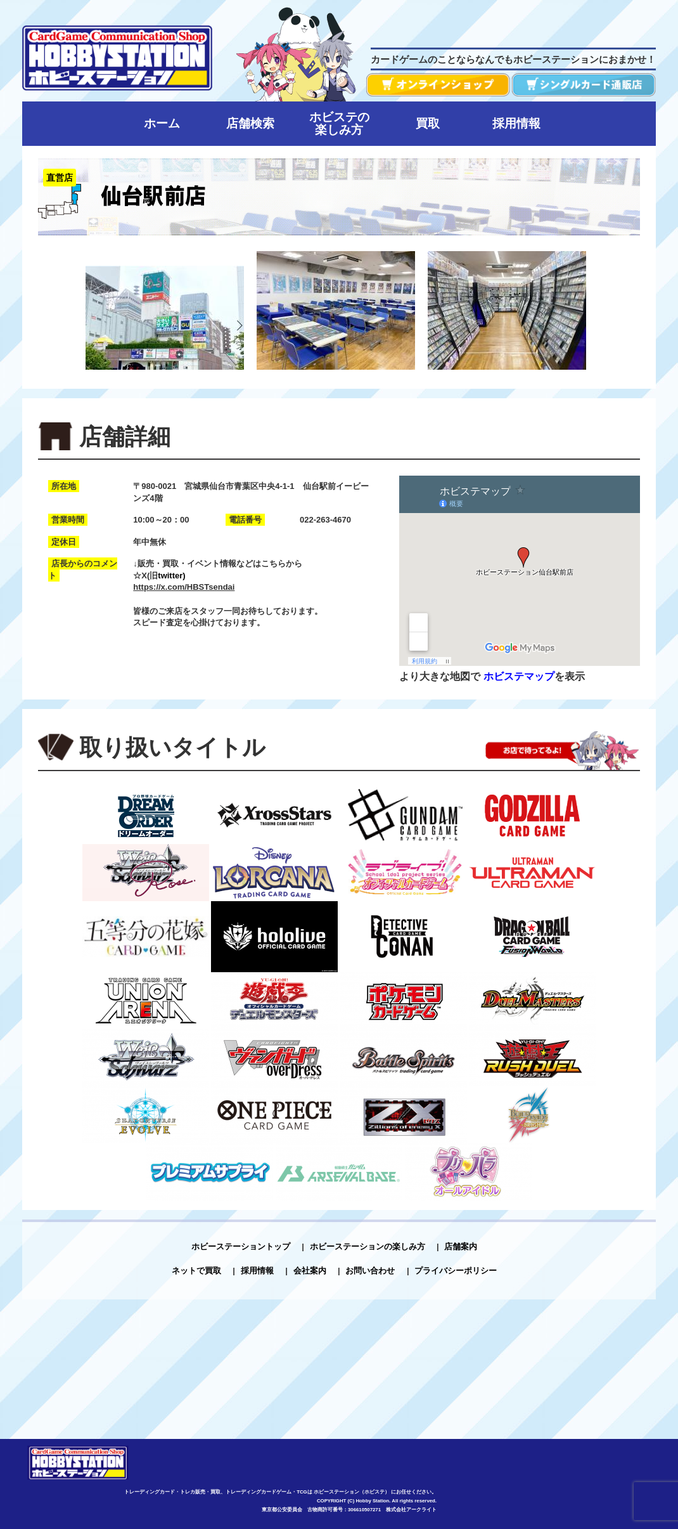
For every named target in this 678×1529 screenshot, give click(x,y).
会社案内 (309, 1270)
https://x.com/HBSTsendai (183, 587)
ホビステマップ (518, 676)
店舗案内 (460, 1246)
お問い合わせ (370, 1270)
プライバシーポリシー (455, 1270)
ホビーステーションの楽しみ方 (367, 1246)
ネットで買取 (196, 1270)
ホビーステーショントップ (240, 1246)
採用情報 (257, 1270)
